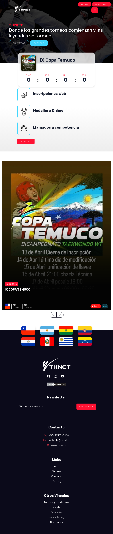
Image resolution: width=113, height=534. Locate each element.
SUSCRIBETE (86, 406)
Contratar (19, 43)
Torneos (56, 471)
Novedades (56, 522)
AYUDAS (26, 141)
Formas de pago (56, 517)
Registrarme (101, 4)
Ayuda (56, 507)
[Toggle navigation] (94, 10)
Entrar (84, 4)
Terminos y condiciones (56, 502)
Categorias (56, 512)
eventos (39, 43)
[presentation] (53, 315)
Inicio (56, 466)
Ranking (56, 481)
